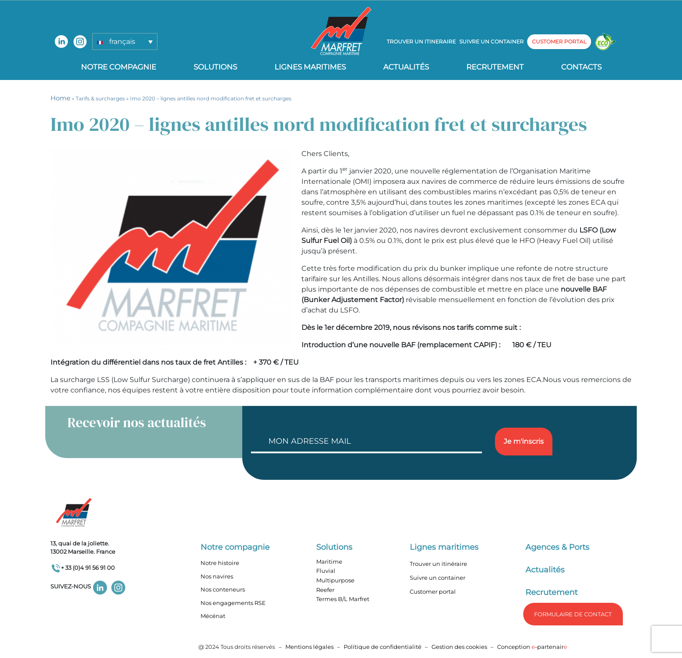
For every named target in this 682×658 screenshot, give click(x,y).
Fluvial (325, 570)
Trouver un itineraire (421, 41)
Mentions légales (309, 646)
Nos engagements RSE (233, 602)
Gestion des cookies (459, 646)
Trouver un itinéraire (438, 563)
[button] (124, 41)
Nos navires (217, 576)
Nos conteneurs (223, 589)
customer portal (559, 41)
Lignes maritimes (444, 547)
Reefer (325, 589)
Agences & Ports (557, 547)
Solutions (215, 67)
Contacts (581, 67)
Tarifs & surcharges (100, 98)
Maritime (329, 561)
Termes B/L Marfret (342, 598)
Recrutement (495, 67)
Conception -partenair (532, 646)
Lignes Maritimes (310, 67)
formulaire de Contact (573, 614)
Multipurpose (335, 580)
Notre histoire (220, 562)
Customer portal (433, 591)
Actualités (406, 67)
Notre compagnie (118, 67)
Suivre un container (491, 41)
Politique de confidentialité (383, 646)
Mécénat (213, 615)
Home (60, 98)
